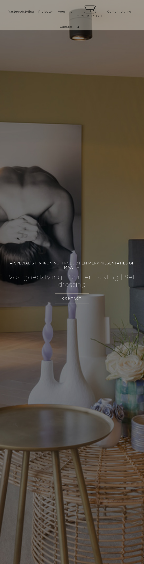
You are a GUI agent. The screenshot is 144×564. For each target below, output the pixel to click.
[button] (78, 27)
